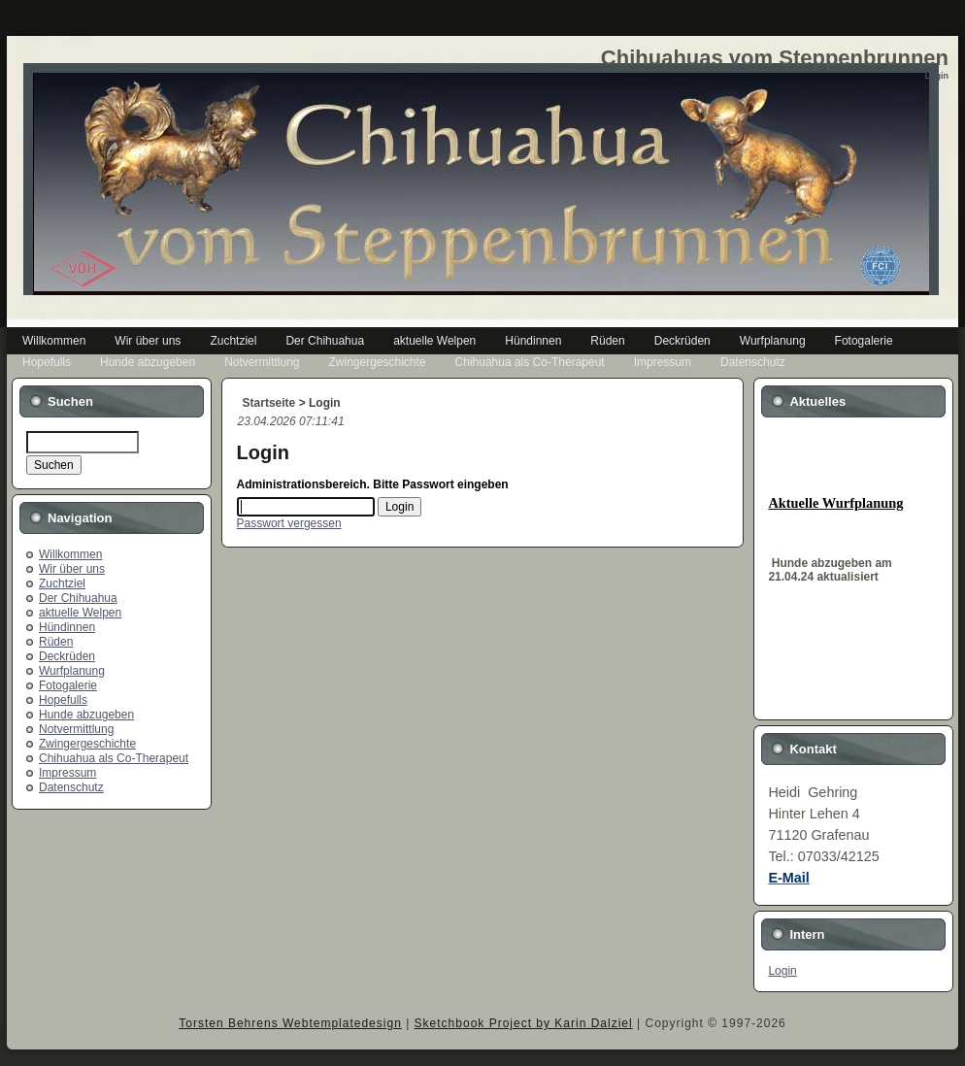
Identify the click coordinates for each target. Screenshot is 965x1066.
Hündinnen (67, 627)
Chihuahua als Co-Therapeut (113, 758)
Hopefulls (63, 700)
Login (782, 971)
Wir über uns (72, 569)
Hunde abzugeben (86, 714)
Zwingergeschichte (87, 743)
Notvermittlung (76, 729)
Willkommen (70, 554)
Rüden (56, 642)
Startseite (269, 403)
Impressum (67, 773)
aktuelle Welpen (80, 612)
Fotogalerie (68, 685)
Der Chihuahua (78, 598)
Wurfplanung (72, 671)
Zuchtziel (62, 583)
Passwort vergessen (289, 523)
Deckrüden (67, 656)
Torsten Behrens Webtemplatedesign (290, 1023)
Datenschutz (71, 787)
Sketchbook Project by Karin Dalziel (524, 1023)
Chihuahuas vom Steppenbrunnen (774, 58)
